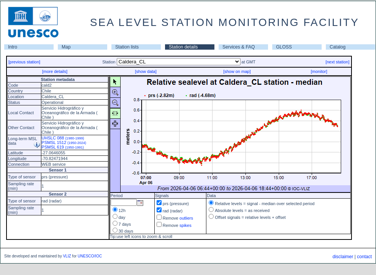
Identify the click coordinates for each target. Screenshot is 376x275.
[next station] (337, 62)
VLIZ (67, 256)
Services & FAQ (238, 47)
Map (66, 47)
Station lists (127, 47)
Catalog (337, 47)
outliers (186, 218)
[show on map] (237, 71)
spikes (185, 225)
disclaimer (342, 256)
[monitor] (319, 71)
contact (364, 256)
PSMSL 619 (63, 147)
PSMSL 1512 (64, 142)
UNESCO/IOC (90, 256)
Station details (183, 47)
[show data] (145, 71)
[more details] (54, 71)
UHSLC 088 (63, 138)
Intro (12, 47)
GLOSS (284, 47)
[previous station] (24, 62)
